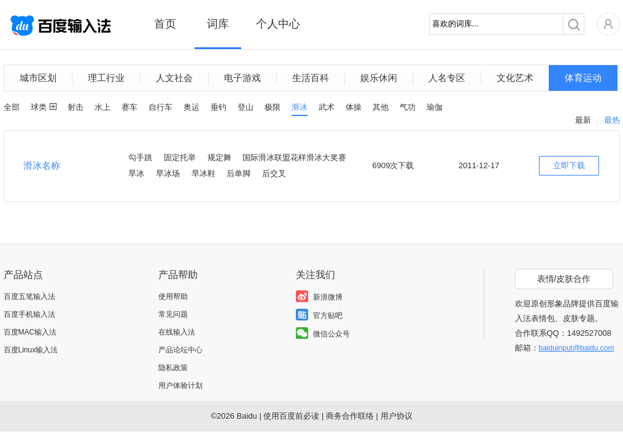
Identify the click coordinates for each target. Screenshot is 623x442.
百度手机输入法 (29, 314)
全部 (12, 107)
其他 (381, 107)
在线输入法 (176, 332)
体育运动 (583, 77)
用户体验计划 (180, 385)
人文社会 (174, 77)
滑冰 (300, 107)
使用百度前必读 (291, 416)
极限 (273, 107)
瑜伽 (435, 107)
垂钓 (218, 107)
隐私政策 (173, 367)
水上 (102, 107)
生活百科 (310, 77)
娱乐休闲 (378, 77)
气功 (408, 107)
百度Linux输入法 (31, 350)
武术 (327, 107)
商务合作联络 (350, 416)
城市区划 (38, 77)
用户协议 (396, 416)
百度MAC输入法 (30, 332)
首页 (165, 24)
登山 (245, 107)
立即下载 (569, 165)
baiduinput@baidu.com (576, 348)
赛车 (129, 107)
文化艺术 (515, 77)
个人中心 (278, 24)
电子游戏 (242, 77)
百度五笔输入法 (29, 296)
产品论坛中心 (180, 350)
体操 (354, 107)
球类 (39, 107)
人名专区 (446, 77)
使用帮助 (173, 296)
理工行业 (106, 77)
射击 (75, 107)
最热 (612, 120)
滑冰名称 (41, 165)
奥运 (191, 107)
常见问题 (173, 314)
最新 (583, 120)
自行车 (160, 107)
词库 (218, 24)
